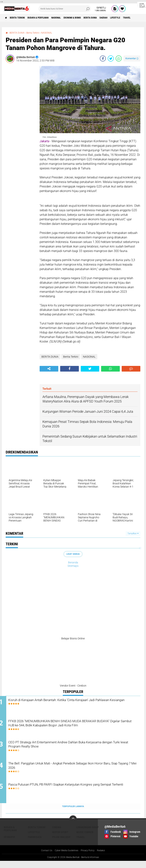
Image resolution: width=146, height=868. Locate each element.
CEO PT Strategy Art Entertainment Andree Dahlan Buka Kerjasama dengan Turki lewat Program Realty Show (69, 749)
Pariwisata (34, 843)
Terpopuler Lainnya (73, 813)
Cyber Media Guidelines (65, 857)
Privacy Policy (90, 857)
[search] (64, 8)
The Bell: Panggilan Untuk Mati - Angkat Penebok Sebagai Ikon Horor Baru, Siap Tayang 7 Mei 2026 (74, 772)
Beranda (73, 562)
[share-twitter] (111, 58)
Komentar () (131, 58)
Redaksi (105, 857)
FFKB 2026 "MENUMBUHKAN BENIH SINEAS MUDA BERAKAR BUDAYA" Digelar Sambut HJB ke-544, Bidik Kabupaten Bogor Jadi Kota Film (77, 728)
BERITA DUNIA (111, 17)
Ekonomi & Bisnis (89, 17)
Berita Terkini (21, 17)
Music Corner (84, 838)
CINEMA (56, 834)
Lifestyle (34, 838)
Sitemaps (73, 565)
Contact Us (43, 857)
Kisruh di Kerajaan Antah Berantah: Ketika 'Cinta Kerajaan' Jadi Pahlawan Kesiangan (75, 703)
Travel (80, 843)
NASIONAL (69, 17)
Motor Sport (60, 838)
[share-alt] (49, 369)
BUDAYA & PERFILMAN (46, 17)
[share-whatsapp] (119, 58)
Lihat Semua (73, 554)
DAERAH (128, 17)
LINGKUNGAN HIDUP (87, 834)
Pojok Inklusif (61, 843)
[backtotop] (73, 826)
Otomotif (9, 843)
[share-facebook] (103, 58)
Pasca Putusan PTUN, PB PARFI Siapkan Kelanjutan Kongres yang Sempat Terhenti (73, 794)
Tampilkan (133, 533)
